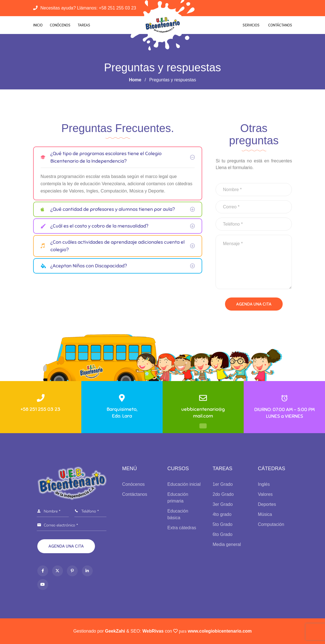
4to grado (222, 514)
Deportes (267, 504)
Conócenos (60, 25)
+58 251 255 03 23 (117, 8)
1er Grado (223, 484)
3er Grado (223, 504)
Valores (265, 494)
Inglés (264, 484)
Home (135, 79)
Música (265, 514)
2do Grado (223, 494)
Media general (227, 544)
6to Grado (223, 534)
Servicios (251, 25)
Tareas (84, 25)
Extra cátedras (181, 527)
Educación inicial (184, 484)
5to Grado (223, 524)
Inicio (38, 25)
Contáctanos (280, 25)
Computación (271, 524)
